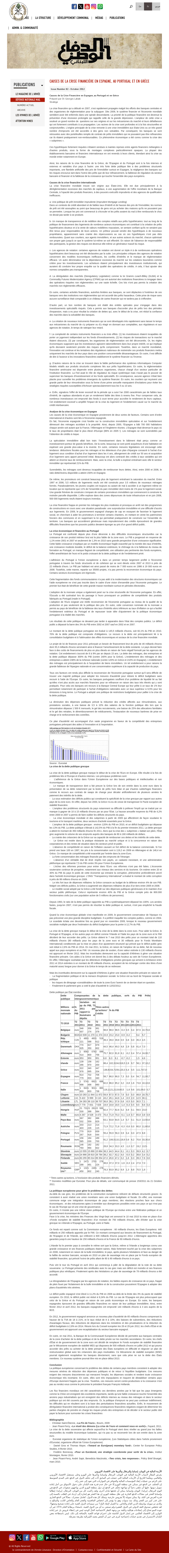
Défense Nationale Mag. (28, 99)
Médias (99, 18)
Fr (148, 6)
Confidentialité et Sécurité (109, 1549)
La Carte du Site (133, 1549)
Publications (117, 18)
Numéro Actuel (25, 105)
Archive (21, 110)
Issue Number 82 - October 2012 (68, 89)
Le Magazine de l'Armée (28, 94)
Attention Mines (24, 121)
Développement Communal (73, 18)
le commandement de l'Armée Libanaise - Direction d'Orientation (43, 1549)
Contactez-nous (85, 1549)
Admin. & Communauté (25, 28)
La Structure (43, 18)
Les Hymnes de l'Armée (28, 115)
